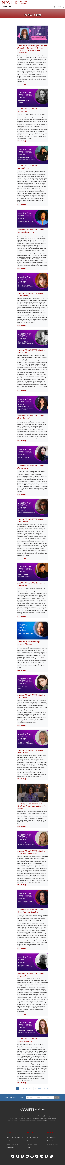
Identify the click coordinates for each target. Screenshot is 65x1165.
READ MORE (20, 84)
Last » (46, 1088)
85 (35, 1088)
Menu (7, 7)
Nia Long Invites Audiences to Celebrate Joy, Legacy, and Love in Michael (31, 806)
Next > (40, 1088)
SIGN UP (57, 1097)
